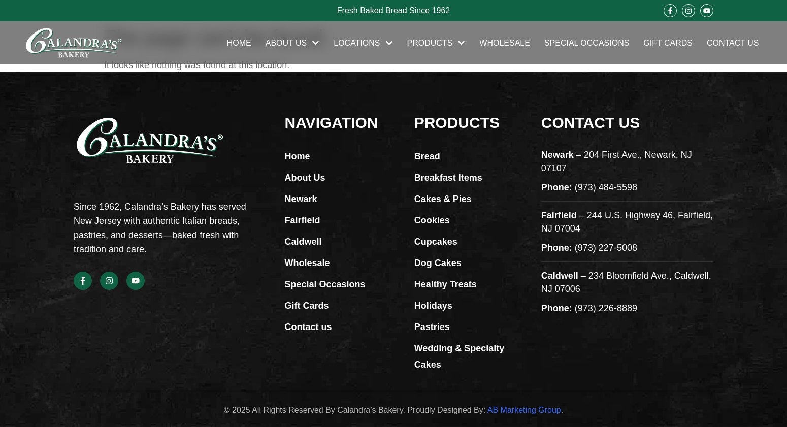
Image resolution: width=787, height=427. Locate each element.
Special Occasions (586, 43)
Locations (363, 43)
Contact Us (733, 43)
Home (239, 43)
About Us (293, 43)
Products (436, 43)
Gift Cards (668, 43)
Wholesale (504, 43)
